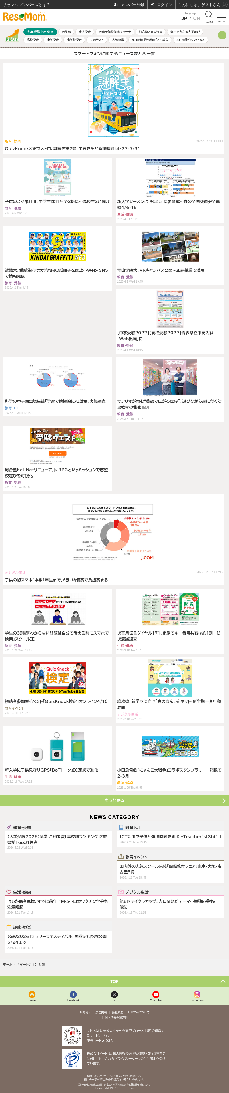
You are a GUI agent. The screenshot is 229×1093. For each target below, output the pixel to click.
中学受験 (53, 39)
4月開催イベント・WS (190, 39)
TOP (114, 981)
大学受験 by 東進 (40, 31)
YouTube (156, 1000)
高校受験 (33, 39)
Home (32, 1000)
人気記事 (118, 39)
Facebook (73, 1000)
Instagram (196, 1000)
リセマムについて (139, 1012)
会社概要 (117, 1012)
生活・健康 (22, 892)
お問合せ (85, 1012)
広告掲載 (101, 1012)
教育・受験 (22, 827)
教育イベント (136, 857)
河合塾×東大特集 (150, 31)
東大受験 (85, 31)
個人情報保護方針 (116, 1017)
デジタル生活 (137, 892)
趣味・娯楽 (22, 927)
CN (196, 18)
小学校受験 (74, 39)
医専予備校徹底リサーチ (115, 31)
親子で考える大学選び (185, 31)
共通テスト (97, 39)
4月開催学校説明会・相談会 (150, 39)
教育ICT (133, 827)
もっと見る (114, 800)
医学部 (66, 31)
